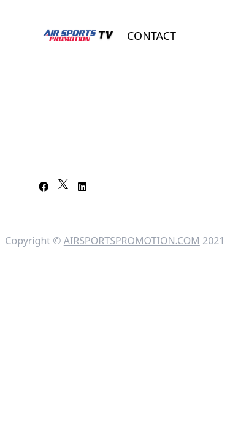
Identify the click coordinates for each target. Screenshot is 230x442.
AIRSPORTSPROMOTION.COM (132, 240)
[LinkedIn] (82, 186)
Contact (151, 35)
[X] (63, 184)
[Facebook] (43, 186)
